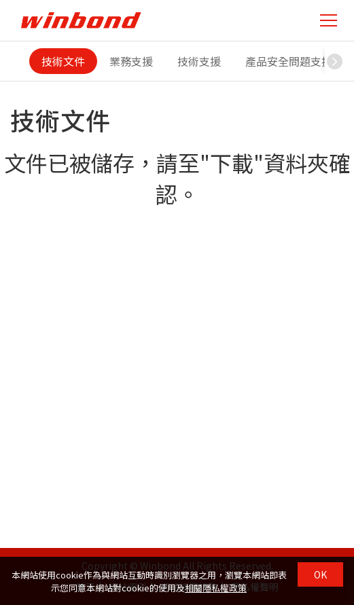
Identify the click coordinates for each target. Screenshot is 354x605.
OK (320, 574)
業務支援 (131, 61)
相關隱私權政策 (216, 587)
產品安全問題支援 (288, 61)
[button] (335, 61)
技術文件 (63, 61)
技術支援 (199, 61)
